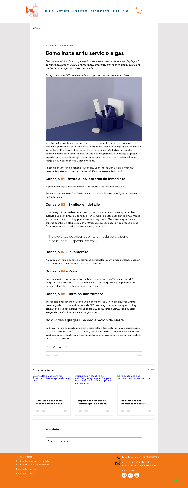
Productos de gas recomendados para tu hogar (134, 402)
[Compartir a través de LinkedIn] (59, 347)
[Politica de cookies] (34, 469)
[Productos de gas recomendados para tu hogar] (136, 385)
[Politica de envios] (34, 473)
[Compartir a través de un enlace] (66, 347)
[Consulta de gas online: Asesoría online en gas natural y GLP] (51, 385)
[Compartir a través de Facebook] (47, 347)
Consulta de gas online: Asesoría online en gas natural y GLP (49, 402)
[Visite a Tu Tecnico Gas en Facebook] (130, 475)
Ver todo (151, 370)
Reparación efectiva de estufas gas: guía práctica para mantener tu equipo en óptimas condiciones (94, 402)
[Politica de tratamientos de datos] (34, 460)
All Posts (36, 28)
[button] (125, 11)
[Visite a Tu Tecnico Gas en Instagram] (124, 475)
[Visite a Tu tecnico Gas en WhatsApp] (175, 478)
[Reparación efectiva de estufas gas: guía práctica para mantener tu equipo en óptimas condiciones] (94, 385)
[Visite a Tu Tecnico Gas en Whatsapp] (136, 475)
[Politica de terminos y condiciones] (34, 464)
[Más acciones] (140, 45)
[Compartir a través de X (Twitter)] (53, 347)
